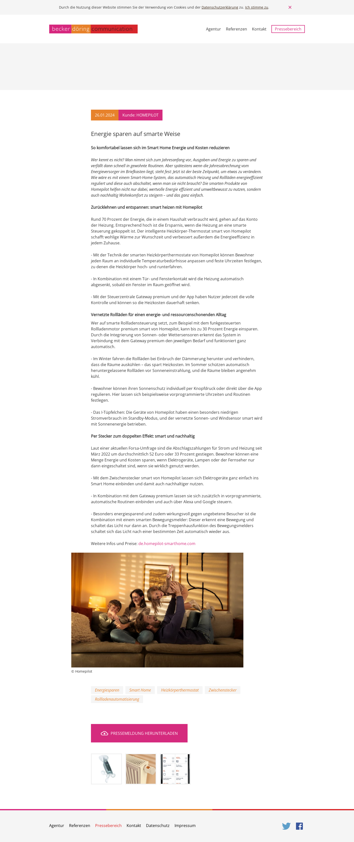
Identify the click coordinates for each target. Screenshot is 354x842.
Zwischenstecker (222, 690)
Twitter (286, 826)
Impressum (185, 825)
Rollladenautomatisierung (117, 699)
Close (290, 7)
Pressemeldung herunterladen (144, 733)
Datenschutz (158, 825)
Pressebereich (288, 29)
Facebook (300, 826)
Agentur (213, 29)
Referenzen (236, 29)
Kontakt (259, 29)
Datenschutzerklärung (220, 7)
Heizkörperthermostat (180, 690)
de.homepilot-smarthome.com (166, 543)
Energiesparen (107, 690)
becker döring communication (93, 29)
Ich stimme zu (256, 7)
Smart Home (140, 690)
